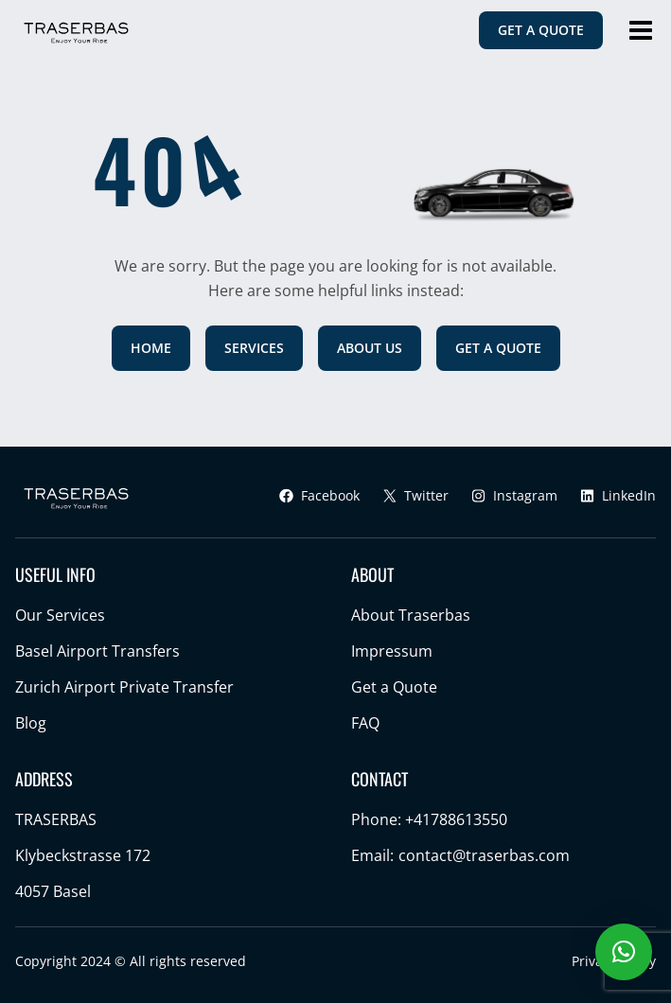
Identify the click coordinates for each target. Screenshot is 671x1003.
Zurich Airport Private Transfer (124, 687)
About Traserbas (410, 615)
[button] (623, 952)
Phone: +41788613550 (429, 819)
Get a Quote (394, 687)
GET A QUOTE (541, 30)
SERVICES (254, 348)
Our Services (60, 615)
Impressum (392, 651)
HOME (151, 348)
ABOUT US (369, 348)
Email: (460, 855)
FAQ (365, 723)
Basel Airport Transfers (97, 651)
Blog (30, 723)
